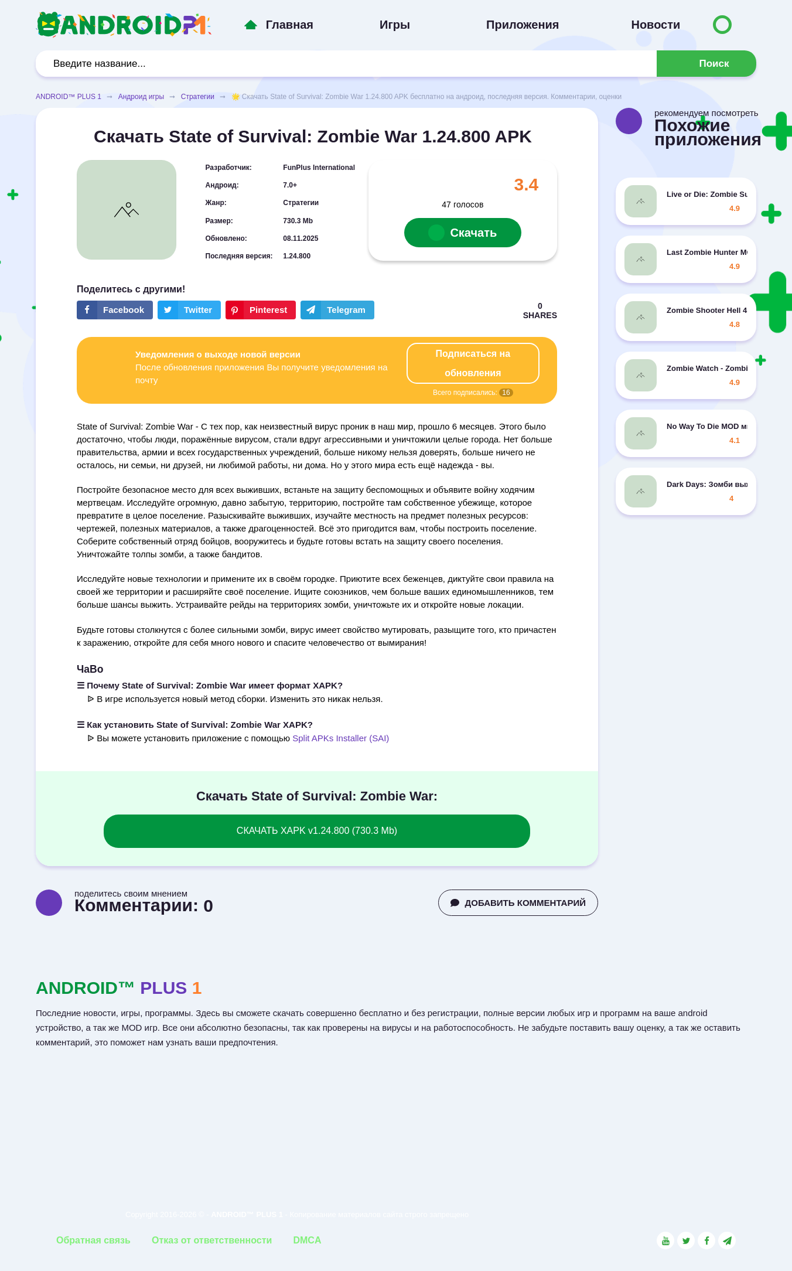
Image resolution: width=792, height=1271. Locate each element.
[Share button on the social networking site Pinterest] (261, 310)
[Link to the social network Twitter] (686, 1240)
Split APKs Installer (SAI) (340, 738)
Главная (289, 24)
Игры (395, 24)
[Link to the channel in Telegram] (727, 1240)
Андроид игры (141, 97)
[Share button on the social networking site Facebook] (115, 310)
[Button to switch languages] (722, 24)
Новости (655, 24)
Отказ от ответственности (212, 1240)
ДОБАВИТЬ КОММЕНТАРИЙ (518, 903)
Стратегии (197, 97)
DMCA (307, 1240)
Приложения (522, 24)
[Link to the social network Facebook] (706, 1240)
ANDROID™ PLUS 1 (68, 97)
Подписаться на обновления (473, 363)
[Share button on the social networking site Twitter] (189, 310)
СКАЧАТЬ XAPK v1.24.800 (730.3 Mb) (317, 831)
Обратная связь (93, 1240)
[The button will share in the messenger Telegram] (337, 310)
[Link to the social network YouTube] (665, 1240)
